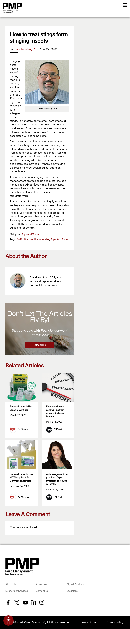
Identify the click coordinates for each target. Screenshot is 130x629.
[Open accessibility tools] (8, 620)
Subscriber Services (16, 591)
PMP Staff (58, 430)
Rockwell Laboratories (36, 239)
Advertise (41, 584)
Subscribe (40, 345)
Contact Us (42, 591)
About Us (10, 584)
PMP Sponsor (23, 430)
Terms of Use (88, 622)
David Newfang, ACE (26, 49)
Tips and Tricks (30, 234)
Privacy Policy (114, 622)
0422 (20, 239)
